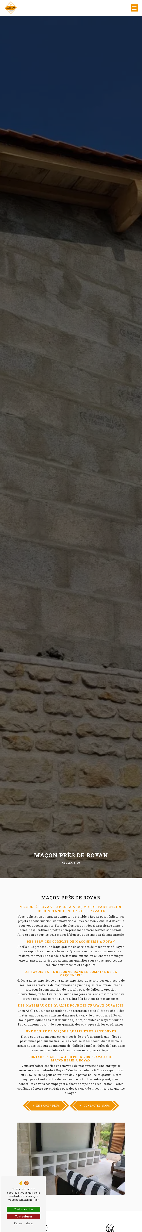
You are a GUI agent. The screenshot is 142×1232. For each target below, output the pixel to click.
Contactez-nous (94, 1098)
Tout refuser (23, 1216)
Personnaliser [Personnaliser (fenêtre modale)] (23, 1223)
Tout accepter (23, 1209)
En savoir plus (46, 1098)
